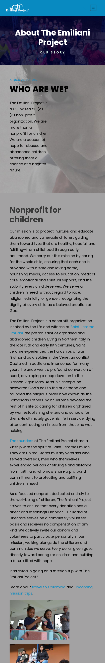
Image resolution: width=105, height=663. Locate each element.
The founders (21, 440)
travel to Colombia (48, 587)
